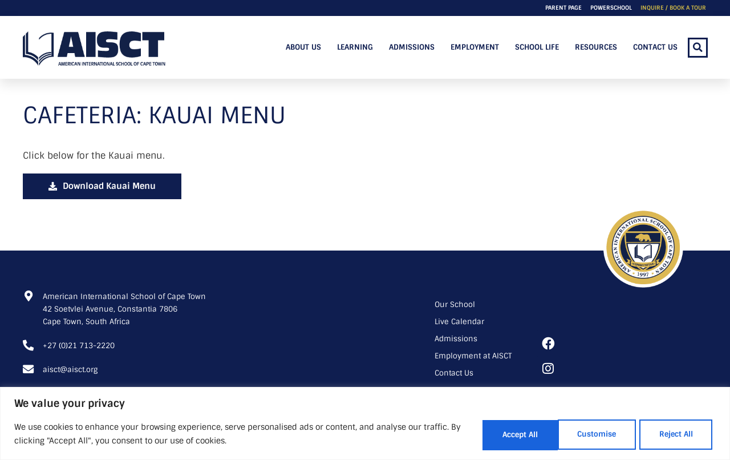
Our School (455, 304)
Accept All (671, 434)
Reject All (577, 434)
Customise (482, 434)
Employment (475, 47)
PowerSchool (611, 7)
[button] (698, 48)
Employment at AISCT (473, 356)
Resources (596, 47)
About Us (303, 47)
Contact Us (655, 47)
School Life (537, 47)
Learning (355, 47)
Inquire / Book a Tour (673, 7)
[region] (365, 424)
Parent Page (563, 7)
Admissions (412, 47)
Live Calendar (459, 321)
